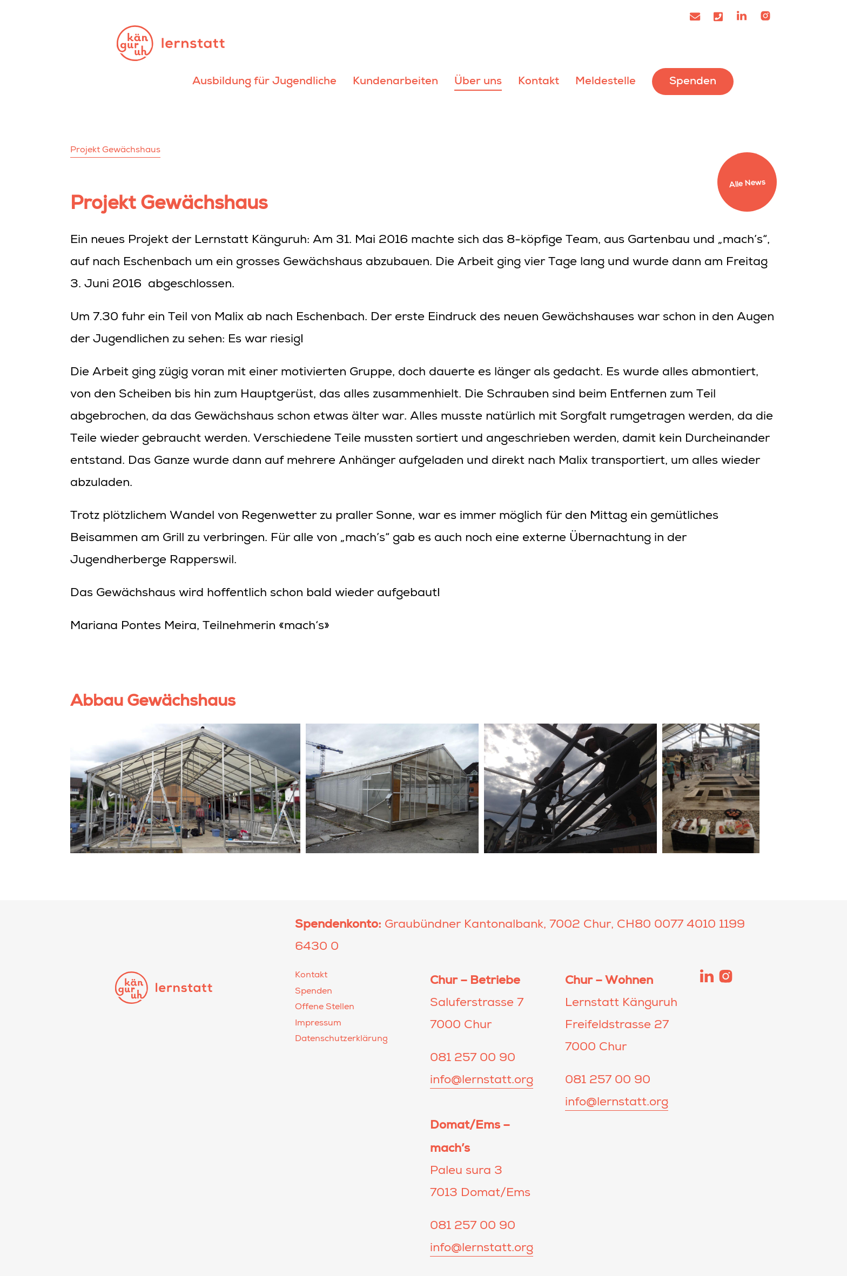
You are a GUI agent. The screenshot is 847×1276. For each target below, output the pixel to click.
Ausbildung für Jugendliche (264, 81)
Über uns (478, 81)
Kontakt (538, 81)
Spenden (692, 81)
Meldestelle (605, 81)
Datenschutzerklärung (341, 1039)
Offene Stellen (324, 1007)
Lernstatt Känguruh (171, 43)
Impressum (318, 1024)
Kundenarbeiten (395, 81)
